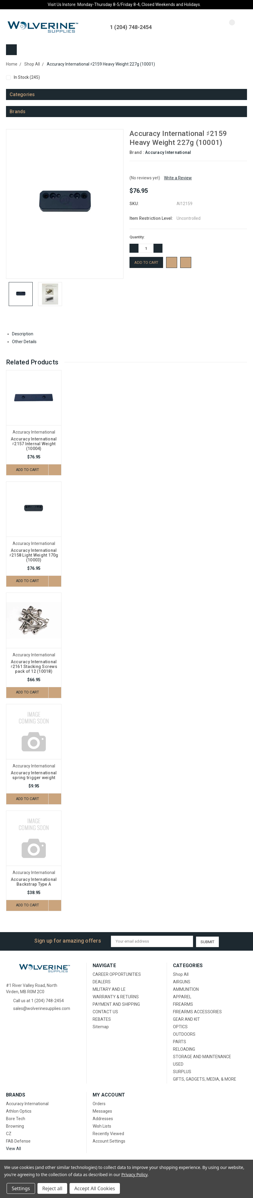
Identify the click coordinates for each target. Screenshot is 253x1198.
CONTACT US (105, 1012)
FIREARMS (183, 1004)
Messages (102, 1111)
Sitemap (101, 1027)
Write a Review (178, 177)
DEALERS (102, 982)
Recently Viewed (108, 1134)
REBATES (102, 1019)
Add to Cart (27, 469)
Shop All (181, 974)
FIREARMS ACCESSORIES (197, 1012)
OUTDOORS (184, 1034)
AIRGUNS (181, 982)
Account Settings (109, 1141)
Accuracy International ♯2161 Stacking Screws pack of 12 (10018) (33, 667)
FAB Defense (18, 1141)
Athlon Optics (18, 1111)
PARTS (179, 1042)
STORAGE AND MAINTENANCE (202, 1057)
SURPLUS (182, 1072)
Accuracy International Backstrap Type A (34, 882)
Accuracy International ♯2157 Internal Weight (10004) (34, 444)
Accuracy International (168, 152)
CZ (8, 1134)
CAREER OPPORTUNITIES (117, 974)
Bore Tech (15, 1119)
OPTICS (180, 1027)
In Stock (129, 77)
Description (25, 333)
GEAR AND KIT (186, 1019)
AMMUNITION (186, 989)
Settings (21, 1188)
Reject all (52, 1188)
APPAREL (182, 997)
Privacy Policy (134, 1174)
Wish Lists (102, 1126)
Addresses (103, 1119)
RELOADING (184, 1049)
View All (13, 1148)
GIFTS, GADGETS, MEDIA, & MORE (204, 1079)
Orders (99, 1104)
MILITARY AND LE (109, 989)
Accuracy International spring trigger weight (34, 776)
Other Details (26, 341)
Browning (15, 1126)
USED (178, 1064)
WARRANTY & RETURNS (116, 997)
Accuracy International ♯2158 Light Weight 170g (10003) (33, 555)
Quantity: (136, 237)
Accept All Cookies (94, 1188)
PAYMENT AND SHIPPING (116, 1004)
